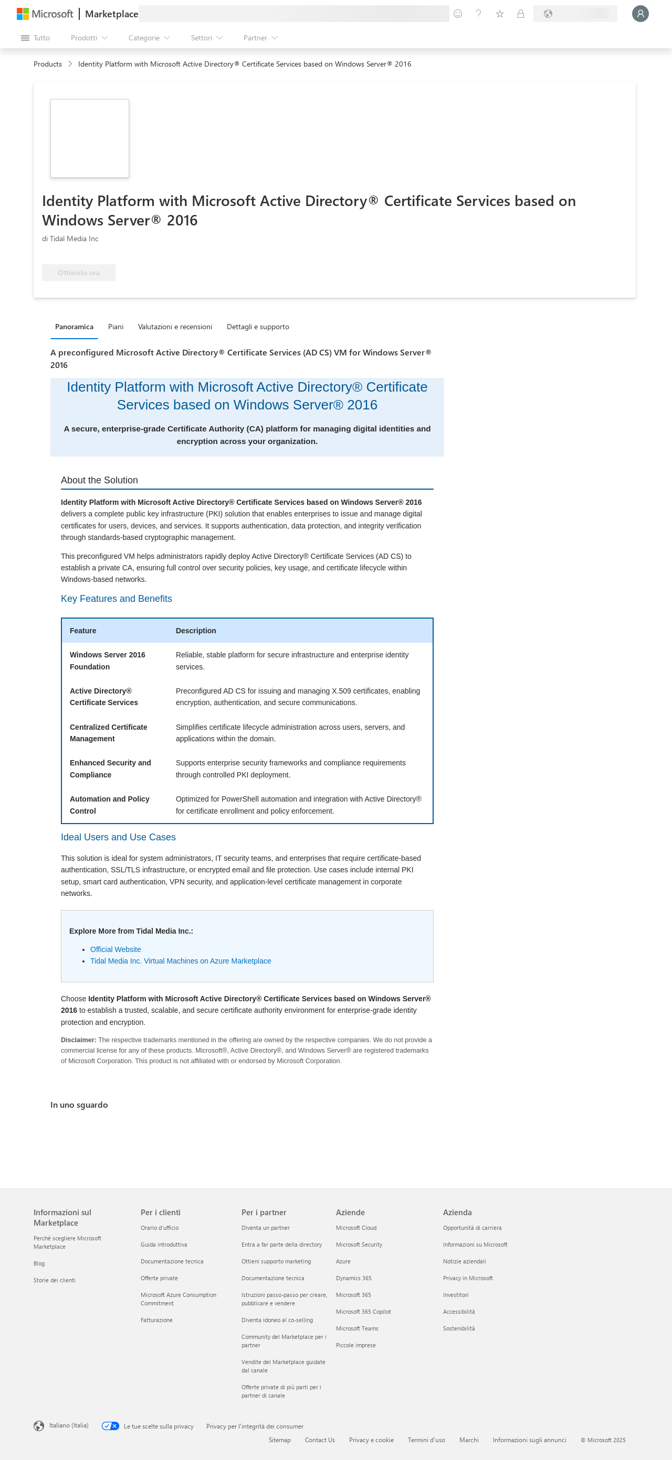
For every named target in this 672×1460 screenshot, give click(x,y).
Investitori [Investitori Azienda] (456, 1295)
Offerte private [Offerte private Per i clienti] (159, 1278)
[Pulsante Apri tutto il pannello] (35, 37)
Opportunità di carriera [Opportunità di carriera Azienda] (472, 1227)
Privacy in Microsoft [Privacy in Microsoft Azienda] (468, 1278)
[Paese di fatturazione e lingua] (575, 13)
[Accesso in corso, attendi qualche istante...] (640, 13)
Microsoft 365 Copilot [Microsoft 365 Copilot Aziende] (363, 1311)
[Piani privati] (520, 13)
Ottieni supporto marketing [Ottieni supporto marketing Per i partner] (276, 1261)
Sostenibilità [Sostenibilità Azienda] (459, 1328)
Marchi (469, 1439)
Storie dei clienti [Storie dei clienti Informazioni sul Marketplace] (55, 1280)
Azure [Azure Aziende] (343, 1261)
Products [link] (48, 64)
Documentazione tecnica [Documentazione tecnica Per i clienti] (172, 1261)
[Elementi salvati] (499, 13)
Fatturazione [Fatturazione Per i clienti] (157, 1320)
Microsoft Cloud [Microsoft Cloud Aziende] (356, 1227)
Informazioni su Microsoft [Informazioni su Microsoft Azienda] (475, 1244)
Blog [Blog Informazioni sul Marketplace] (39, 1263)
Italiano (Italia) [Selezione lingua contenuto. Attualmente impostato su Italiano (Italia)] (69, 1425)
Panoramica (74, 326)
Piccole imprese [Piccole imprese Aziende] (356, 1345)
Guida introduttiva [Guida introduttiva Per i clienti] (164, 1244)
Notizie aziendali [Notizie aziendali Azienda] (464, 1261)
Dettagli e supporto (258, 326)
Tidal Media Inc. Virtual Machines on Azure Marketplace (180, 961)
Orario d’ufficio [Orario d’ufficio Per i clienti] (159, 1227)
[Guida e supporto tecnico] (478, 13)
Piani (115, 326)
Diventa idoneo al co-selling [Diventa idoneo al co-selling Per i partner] (277, 1320)
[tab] (76, 326)
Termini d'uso (426, 1439)
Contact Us (320, 1439)
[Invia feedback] (457, 13)
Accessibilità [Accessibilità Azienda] (459, 1311)
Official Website (115, 949)
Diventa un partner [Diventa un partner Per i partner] (266, 1227)
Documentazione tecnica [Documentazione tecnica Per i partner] (273, 1278)
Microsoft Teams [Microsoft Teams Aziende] (357, 1328)
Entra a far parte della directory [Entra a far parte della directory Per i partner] (282, 1244)
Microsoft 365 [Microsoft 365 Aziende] (353, 1295)
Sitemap (280, 1439)
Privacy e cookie (371, 1439)
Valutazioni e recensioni (175, 326)
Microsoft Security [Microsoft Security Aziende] (359, 1244)
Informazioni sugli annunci (529, 1439)
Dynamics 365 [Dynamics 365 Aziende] (354, 1278)
